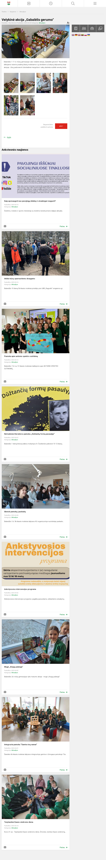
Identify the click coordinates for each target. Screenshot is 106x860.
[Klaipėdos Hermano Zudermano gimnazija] (9, 3)
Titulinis (4, 12)
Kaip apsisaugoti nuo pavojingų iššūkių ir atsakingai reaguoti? (30, 201)
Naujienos (13, 12)
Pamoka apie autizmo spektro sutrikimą (21, 356)
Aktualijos (22, 12)
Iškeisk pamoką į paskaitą (15, 512)
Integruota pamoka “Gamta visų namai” (20, 744)
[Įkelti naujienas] (29, 3)
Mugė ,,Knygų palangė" (13, 667)
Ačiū (61, 126)
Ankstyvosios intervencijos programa (20, 589)
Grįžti (9, 137)
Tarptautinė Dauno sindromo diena (18, 822)
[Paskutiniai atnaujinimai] (51, 3)
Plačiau (62, 226)
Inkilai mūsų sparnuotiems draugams (19, 279)
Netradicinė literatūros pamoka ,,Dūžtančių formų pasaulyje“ (29, 434)
